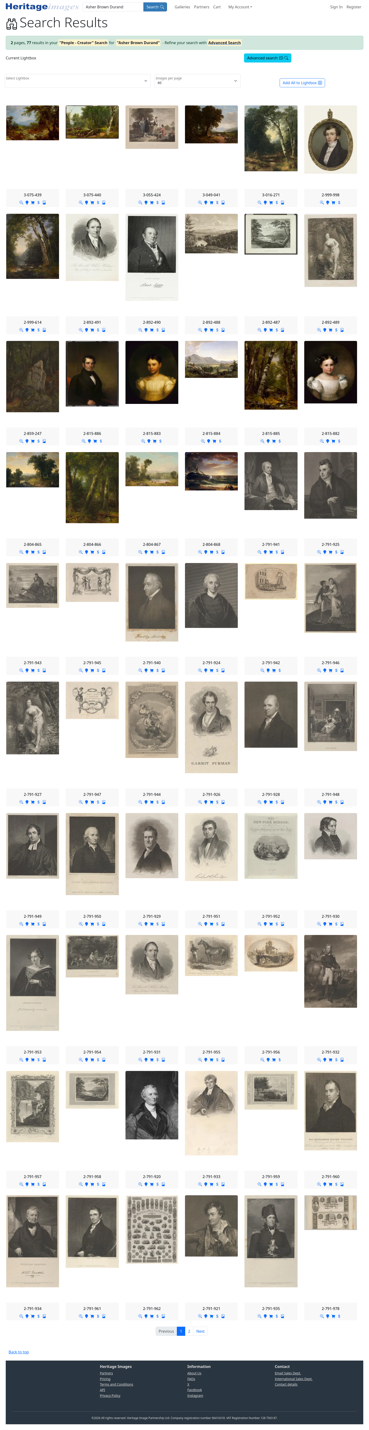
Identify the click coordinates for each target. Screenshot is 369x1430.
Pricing (105, 1379)
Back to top (19, 1352)
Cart (217, 7)
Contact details (286, 1384)
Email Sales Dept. (288, 1373)
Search (155, 7)
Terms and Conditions (116, 1384)
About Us (194, 1373)
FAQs (191, 1379)
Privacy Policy (110, 1395)
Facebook (194, 1390)
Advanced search (267, 58)
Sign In (336, 7)
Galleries (182, 7)
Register (354, 7)
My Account (239, 7)
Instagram (195, 1395)
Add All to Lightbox (302, 82)
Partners (201, 7)
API (102, 1390)
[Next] (200, 1331)
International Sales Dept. (294, 1379)
